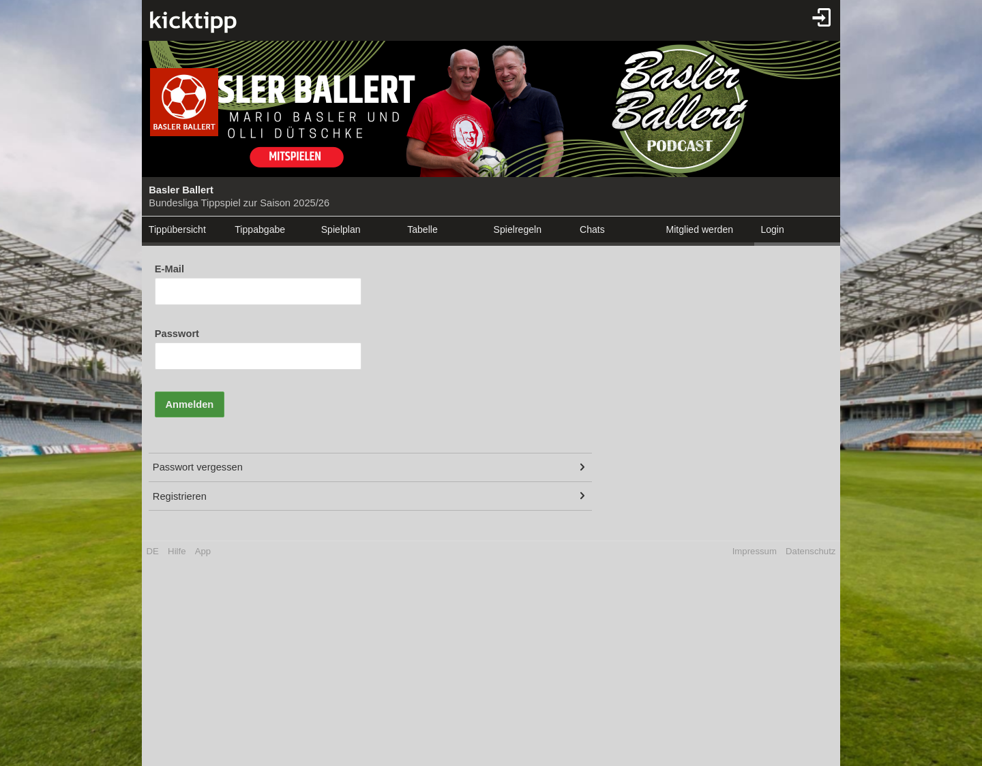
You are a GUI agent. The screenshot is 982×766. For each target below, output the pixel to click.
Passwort (177, 333)
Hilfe (176, 551)
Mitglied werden (699, 229)
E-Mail (169, 269)
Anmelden (189, 404)
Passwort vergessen (198, 467)
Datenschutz (810, 551)
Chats (592, 229)
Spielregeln (517, 229)
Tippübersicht (177, 229)
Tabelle (422, 229)
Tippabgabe (260, 229)
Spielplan (341, 229)
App (203, 551)
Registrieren (180, 496)
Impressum (754, 551)
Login (772, 229)
